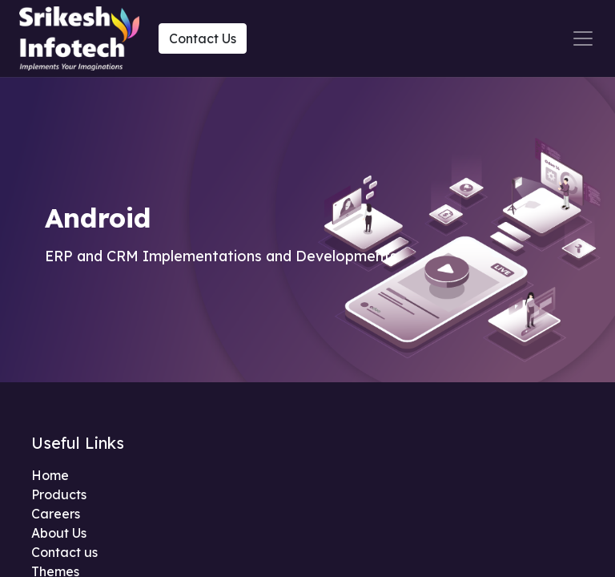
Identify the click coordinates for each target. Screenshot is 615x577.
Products (58, 494)
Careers (55, 514)
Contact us (64, 552)
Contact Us (202, 38)
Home (50, 475)
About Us (58, 533)
